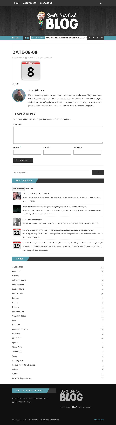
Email (47, 147)
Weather (58, 374)
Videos (58, 369)
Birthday (58, 276)
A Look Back (38, 38)
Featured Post (58, 289)
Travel (58, 356)
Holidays (58, 307)
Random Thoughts (58, 329)
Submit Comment (23, 160)
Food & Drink (58, 293)
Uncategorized (58, 360)
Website (77, 147)
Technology (58, 351)
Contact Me (46, 3)
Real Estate (58, 333)
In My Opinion (58, 311)
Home (16, 3)
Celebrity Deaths (58, 280)
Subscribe (99, 420)
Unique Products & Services (58, 365)
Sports (58, 342)
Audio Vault (58, 271)
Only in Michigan (58, 316)
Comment (17, 124)
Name (17, 147)
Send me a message (21, 402)
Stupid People (58, 347)
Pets (58, 320)
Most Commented (18, 188)
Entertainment (58, 284)
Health (58, 302)
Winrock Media (81, 407)
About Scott (29, 3)
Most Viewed (29, 188)
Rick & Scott (58, 338)
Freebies (58, 298)
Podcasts (58, 325)
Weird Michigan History (58, 378)
